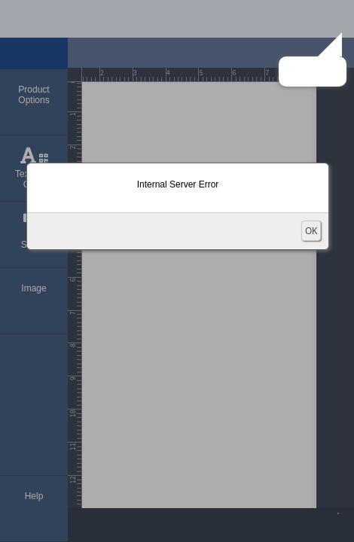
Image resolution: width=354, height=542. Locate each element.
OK (311, 230)
